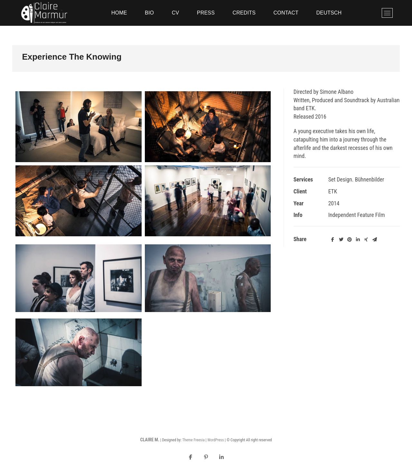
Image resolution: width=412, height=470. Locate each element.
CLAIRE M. (149, 439)
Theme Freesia (193, 440)
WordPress (215, 440)
